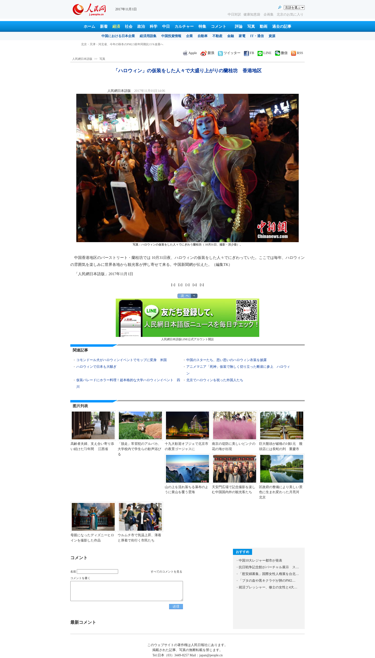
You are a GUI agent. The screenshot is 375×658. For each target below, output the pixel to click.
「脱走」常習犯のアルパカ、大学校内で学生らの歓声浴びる (139, 449)
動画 (263, 26)
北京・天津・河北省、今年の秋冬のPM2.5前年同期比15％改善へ (122, 44)
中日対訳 (234, 14)
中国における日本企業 (118, 36)
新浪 (207, 53)
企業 (189, 36)
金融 (230, 36)
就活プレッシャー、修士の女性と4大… (268, 587)
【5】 (201, 285)
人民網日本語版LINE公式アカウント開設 (187, 320)
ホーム (89, 26)
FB (249, 53)
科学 (153, 26)
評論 (239, 26)
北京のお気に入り (290, 14)
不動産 (217, 36)
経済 (116, 26)
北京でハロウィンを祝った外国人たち (214, 380)
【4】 (194, 285)
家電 (242, 36)
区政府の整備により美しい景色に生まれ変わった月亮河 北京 (281, 492)
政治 (141, 26)
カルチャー (184, 26)
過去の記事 (281, 26)
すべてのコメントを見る (166, 571)
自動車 (203, 36)
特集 (202, 26)
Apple (190, 53)
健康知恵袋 (252, 14)
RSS (297, 53)
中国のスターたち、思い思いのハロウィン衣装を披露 (226, 360)
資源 (272, 36)
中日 (166, 26)
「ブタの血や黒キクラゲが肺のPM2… (267, 580)
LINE (264, 53)
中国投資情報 (171, 36)
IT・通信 (257, 36)
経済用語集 (148, 36)
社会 (128, 26)
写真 (251, 26)
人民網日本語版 (82, 59)
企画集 (269, 14)
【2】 (180, 285)
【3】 (187, 285)
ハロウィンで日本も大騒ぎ (96, 366)
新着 (104, 26)
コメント (218, 26)
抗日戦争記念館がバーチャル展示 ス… (269, 567)
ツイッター (229, 53)
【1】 (173, 285)
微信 (281, 53)
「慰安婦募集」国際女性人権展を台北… (269, 574)
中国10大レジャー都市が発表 (260, 560)
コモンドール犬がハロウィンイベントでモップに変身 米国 (121, 360)
